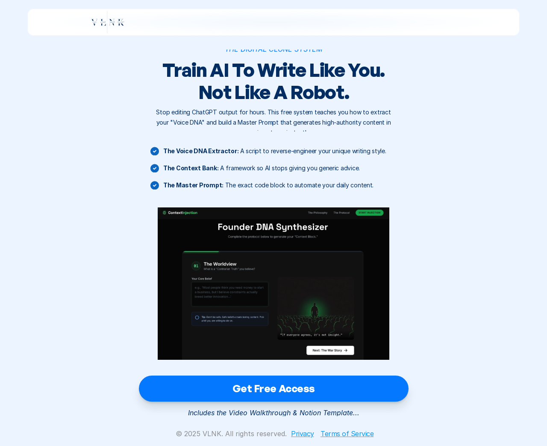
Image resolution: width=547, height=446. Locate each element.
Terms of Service (347, 433)
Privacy (302, 433)
